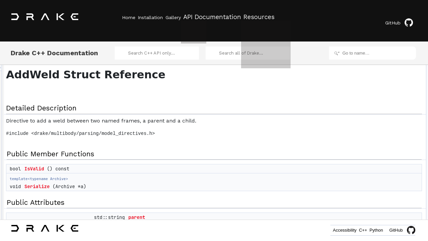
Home (128, 17)
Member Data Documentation (379, 143)
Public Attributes (367, 91)
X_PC (364, 113)
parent (220, 211)
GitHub (403, 17)
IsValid (118, 162)
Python (372, 230)
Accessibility (325, 230)
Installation (158, 17)
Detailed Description (371, 62)
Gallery (188, 17)
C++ (351, 230)
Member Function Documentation (383, 121)
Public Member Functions (376, 69)
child (363, 106)
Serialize (120, 180)
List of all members (370, 172)
